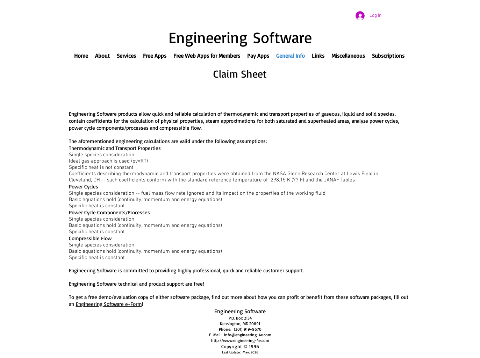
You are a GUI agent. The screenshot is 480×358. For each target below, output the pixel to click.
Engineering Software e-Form (109, 304)
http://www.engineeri (230, 340)
